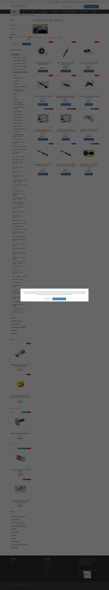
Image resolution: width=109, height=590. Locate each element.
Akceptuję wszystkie (59, 299)
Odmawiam (47, 299)
